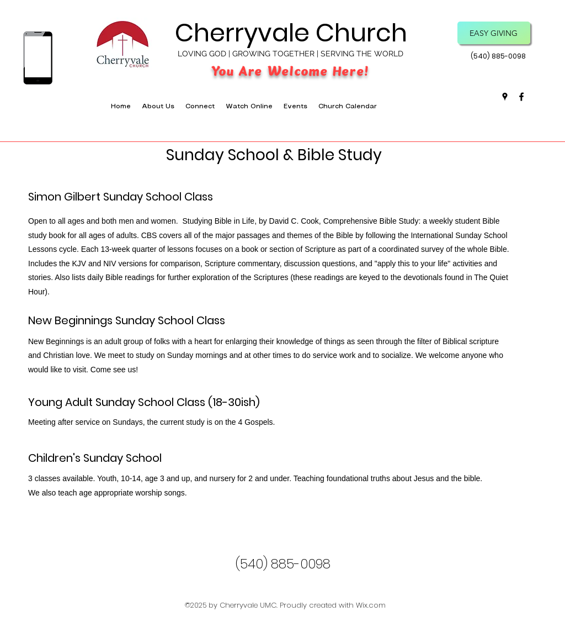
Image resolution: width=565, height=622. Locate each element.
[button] (200, 106)
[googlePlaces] (504, 96)
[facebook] (521, 96)
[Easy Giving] (493, 33)
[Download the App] (37, 58)
